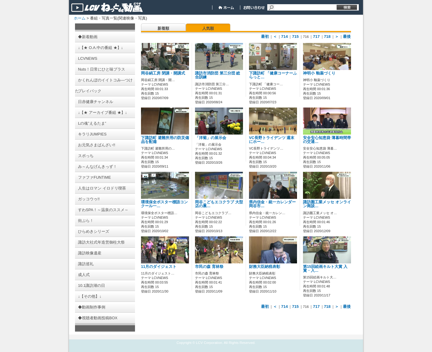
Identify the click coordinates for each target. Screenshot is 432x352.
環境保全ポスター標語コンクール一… (164, 204)
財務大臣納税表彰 (264, 267)
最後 (347, 36)
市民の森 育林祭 (209, 267)
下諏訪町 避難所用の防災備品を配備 (165, 140)
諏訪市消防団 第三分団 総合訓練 (217, 75)
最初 (265, 36)
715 (295, 36)
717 (316, 36)
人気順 (208, 28)
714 (284, 36)
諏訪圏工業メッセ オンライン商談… (327, 204)
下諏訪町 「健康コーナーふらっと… (273, 75)
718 (327, 36)
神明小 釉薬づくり (319, 73)
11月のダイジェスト (158, 267)
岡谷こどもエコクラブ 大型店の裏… (219, 204)
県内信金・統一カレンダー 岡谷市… (272, 204)
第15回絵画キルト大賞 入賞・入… (325, 269)
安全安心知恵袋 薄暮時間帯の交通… (327, 140)
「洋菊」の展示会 (210, 138)
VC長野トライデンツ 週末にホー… (271, 140)
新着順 (163, 28)
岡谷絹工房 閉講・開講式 (163, 73)
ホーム (80, 18)
